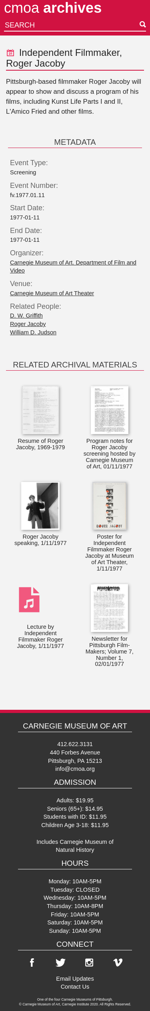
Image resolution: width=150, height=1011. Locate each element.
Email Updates (75, 978)
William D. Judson (33, 332)
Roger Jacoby (28, 324)
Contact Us (75, 986)
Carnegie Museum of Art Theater (52, 293)
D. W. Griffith (26, 315)
